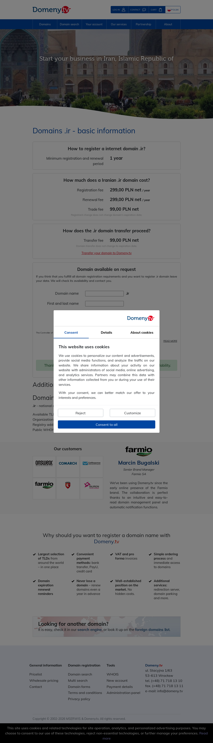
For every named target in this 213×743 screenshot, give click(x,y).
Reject (81, 413)
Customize (132, 413)
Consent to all (107, 424)
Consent (71, 332)
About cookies (141, 332)
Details (106, 332)
